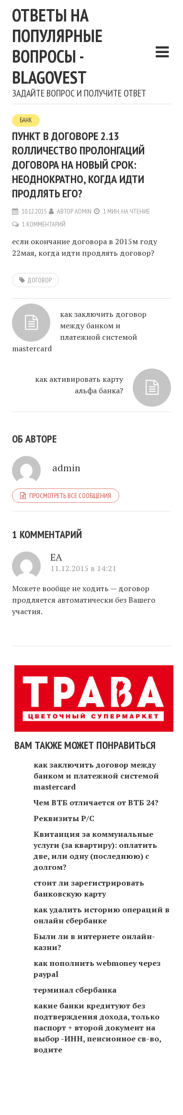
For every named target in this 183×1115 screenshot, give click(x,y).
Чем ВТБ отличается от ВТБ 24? (96, 802)
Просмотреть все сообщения (70, 495)
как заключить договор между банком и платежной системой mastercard (79, 331)
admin (83, 211)
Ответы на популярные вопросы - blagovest (57, 46)
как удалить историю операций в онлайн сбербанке (102, 915)
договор (39, 280)
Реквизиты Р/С (64, 818)
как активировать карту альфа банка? (79, 385)
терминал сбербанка (75, 990)
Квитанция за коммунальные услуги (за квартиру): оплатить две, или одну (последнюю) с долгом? (95, 850)
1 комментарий (44, 224)
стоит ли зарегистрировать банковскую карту (89, 888)
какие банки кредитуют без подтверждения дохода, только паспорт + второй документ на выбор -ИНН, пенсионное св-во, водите (97, 1027)
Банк (26, 120)
